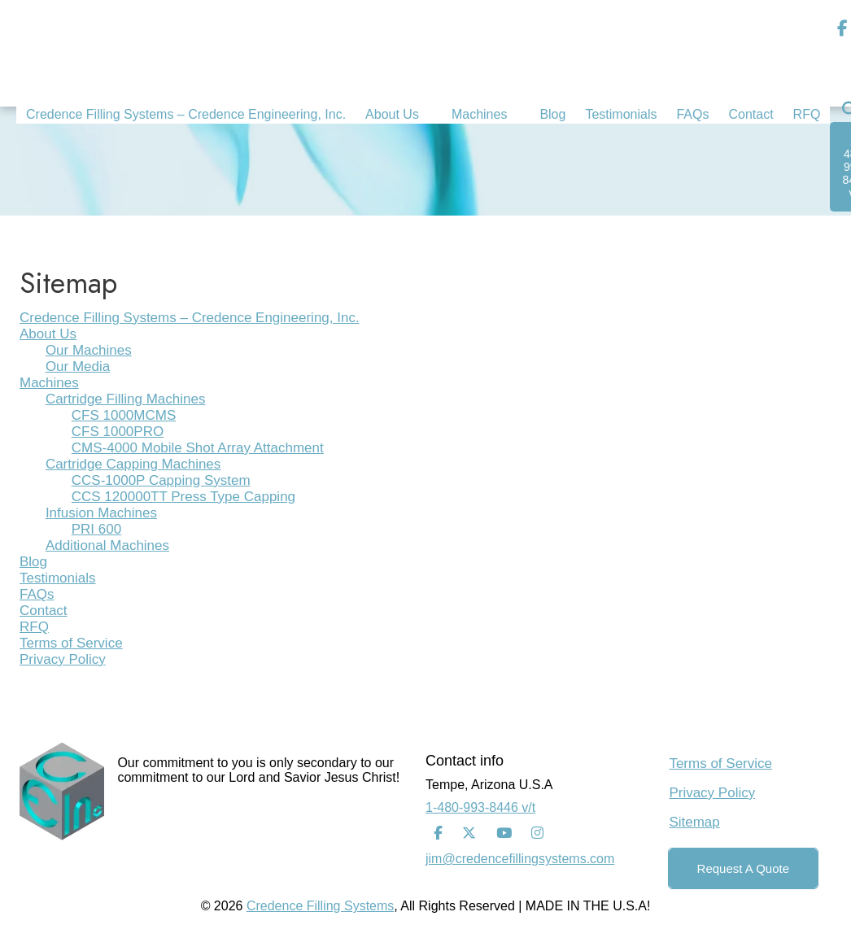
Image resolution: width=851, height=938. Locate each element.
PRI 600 (96, 529)
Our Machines (89, 350)
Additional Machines (107, 545)
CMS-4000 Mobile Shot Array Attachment (198, 448)
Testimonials (58, 578)
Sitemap (694, 822)
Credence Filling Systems (320, 906)
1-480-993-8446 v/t (480, 807)
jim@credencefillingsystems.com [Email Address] (520, 859)
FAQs (37, 594)
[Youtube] (504, 833)
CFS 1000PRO (118, 431)
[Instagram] (537, 833)
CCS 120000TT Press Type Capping (183, 496)
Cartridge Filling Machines (126, 399)
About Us (48, 334)
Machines (49, 382)
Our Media (78, 366)
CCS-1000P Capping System (161, 480)
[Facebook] (438, 833)
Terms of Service (71, 643)
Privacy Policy (63, 659)
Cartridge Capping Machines (133, 464)
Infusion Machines (101, 513)
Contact (44, 610)
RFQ (34, 627)
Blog (33, 561)
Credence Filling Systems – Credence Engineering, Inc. (190, 317)
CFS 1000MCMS (124, 415)
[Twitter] (469, 833)
